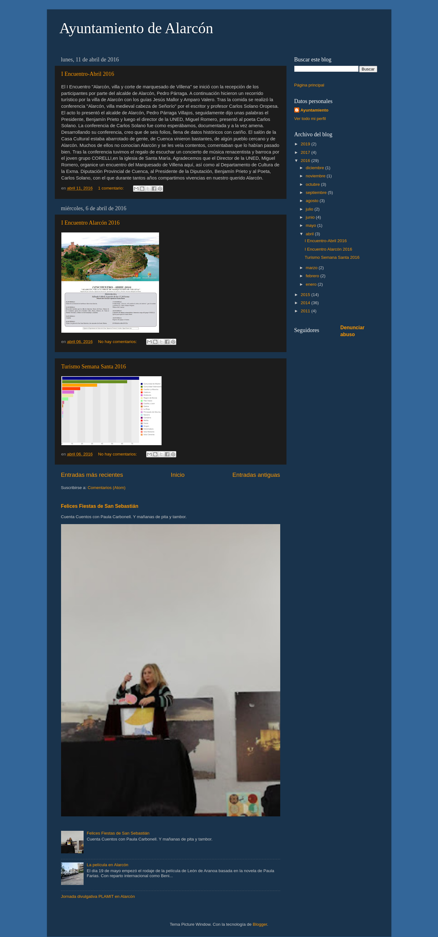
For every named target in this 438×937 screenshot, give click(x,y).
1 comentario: (111, 188)
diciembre (315, 167)
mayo (311, 225)
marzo (312, 267)
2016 (306, 160)
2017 (306, 152)
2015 (306, 294)
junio (311, 217)
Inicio (178, 474)
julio (310, 209)
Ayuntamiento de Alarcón (136, 28)
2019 (306, 144)
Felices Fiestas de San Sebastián (99, 506)
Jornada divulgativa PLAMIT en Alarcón (98, 896)
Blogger (260, 924)
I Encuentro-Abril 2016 (87, 74)
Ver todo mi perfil (310, 118)
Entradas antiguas (256, 474)
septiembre (317, 192)
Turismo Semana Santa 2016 (93, 366)
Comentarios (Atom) (107, 487)
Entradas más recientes (92, 474)
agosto (313, 200)
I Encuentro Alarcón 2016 (90, 223)
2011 (306, 311)
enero (312, 284)
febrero (313, 275)
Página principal (309, 85)
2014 (306, 302)
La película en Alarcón (107, 864)
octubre (313, 184)
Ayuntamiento (315, 110)
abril (310, 234)
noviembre (316, 176)
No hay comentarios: (118, 341)
